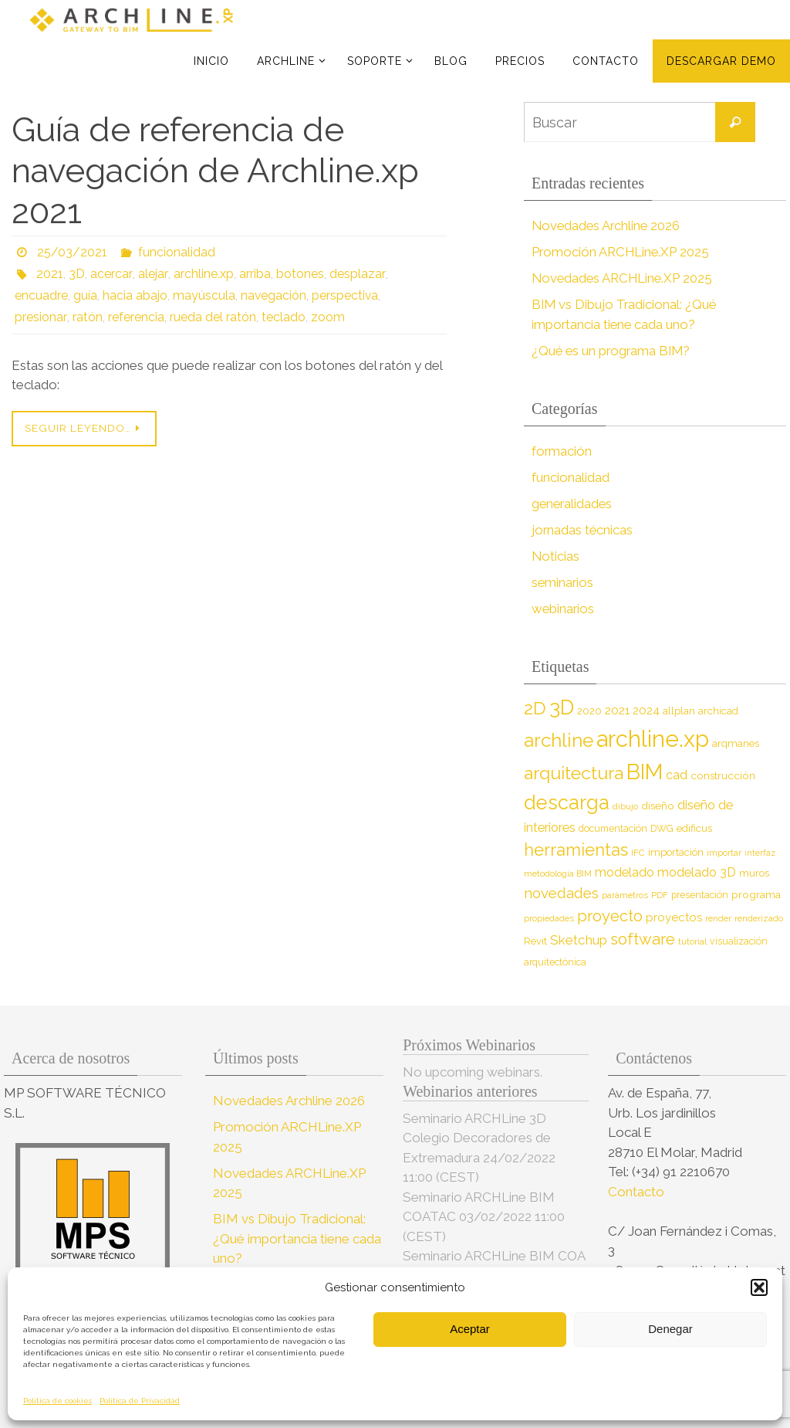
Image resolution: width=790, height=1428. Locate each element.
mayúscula (204, 295)
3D (77, 273)
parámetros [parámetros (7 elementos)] (625, 895)
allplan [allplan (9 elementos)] (679, 711)
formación (562, 451)
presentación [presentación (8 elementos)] (699, 895)
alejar (151, 273)
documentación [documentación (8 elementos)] (613, 828)
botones (297, 273)
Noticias (556, 556)
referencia (134, 317)
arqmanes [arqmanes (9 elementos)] (735, 743)
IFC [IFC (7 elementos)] (638, 852)
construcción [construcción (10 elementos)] (722, 775)
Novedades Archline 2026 (608, 225)
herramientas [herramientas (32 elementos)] (576, 850)
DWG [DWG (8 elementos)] (662, 828)
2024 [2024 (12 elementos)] (646, 710)
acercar (110, 273)
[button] (759, 1287)
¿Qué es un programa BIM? (613, 350)
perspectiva (346, 295)
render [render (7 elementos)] (718, 918)
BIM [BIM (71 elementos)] (644, 771)
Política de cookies (57, 1400)
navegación (274, 295)
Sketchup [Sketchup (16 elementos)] (578, 940)
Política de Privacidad (140, 1400)
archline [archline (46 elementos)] (558, 740)
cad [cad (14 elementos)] (676, 775)
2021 (49, 273)
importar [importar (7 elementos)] (724, 852)
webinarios (564, 608)
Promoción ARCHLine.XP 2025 (622, 251)
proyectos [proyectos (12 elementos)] (674, 917)
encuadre (41, 295)
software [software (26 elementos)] (642, 939)
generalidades (573, 503)
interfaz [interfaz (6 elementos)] (759, 852)
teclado (282, 317)
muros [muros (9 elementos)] (754, 873)
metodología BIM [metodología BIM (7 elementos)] (558, 873)
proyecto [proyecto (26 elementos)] (610, 916)
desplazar (353, 273)
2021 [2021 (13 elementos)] (617, 710)
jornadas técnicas (583, 530)
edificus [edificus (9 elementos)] (694, 828)
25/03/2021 (72, 252)
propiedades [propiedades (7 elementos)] (549, 918)
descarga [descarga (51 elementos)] (566, 802)
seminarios (563, 582)
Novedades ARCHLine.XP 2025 (624, 278)
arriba (252, 273)
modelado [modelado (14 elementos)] (624, 872)
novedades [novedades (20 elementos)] (561, 893)
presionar (40, 317)
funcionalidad (176, 252)
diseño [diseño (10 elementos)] (657, 805)
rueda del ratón (211, 317)
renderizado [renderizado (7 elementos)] (758, 918)
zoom (326, 317)
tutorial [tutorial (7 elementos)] (692, 941)
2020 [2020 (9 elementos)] (589, 711)
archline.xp (200, 273)
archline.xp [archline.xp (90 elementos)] (652, 738)
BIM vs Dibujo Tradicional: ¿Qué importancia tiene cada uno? (297, 1238)
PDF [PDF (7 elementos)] (659, 895)
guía (85, 295)
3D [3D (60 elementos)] (561, 707)
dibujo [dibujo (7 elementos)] (625, 806)
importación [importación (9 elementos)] (676, 852)
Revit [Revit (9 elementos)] (535, 941)
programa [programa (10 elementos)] (756, 894)
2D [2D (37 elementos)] (535, 707)
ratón (86, 317)
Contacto (637, 1191)
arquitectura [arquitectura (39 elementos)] (573, 772)
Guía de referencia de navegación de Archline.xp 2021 (215, 170)
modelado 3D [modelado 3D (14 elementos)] (696, 872)
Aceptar (470, 1328)
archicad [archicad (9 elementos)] (718, 711)
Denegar (670, 1328)
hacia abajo (135, 295)
